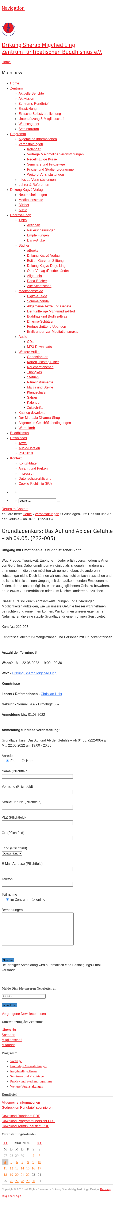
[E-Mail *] (24, 1003)
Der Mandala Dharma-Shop (39, 418)
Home (14, 83)
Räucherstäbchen (40, 367)
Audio (23, 210)
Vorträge (16, 1067)
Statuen (33, 377)
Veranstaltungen (31, 144)
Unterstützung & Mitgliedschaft (41, 119)
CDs (30, 342)
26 (11, 1187)
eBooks (32, 250)
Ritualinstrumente (40, 382)
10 (39, 1168)
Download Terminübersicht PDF (25, 1132)
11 (5, 1174)
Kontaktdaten (28, 463)
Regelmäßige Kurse (42, 159)
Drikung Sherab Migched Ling (34, 673)
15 (28, 1174)
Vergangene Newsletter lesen (24, 1020)
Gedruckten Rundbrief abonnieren (27, 1114)
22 (28, 1181)
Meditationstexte (31, 200)
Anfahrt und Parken (33, 468)
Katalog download (32, 412)
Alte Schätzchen (39, 286)
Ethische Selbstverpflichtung (40, 113)
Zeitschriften (36, 407)
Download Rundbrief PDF (21, 1122)
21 (22, 1181)
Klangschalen (37, 392)
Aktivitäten (26, 98)
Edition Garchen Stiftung (45, 260)
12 (11, 1174)
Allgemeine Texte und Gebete (49, 306)
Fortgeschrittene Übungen (46, 326)
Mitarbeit (8, 1051)
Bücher (24, 205)
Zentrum (16, 88)
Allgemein (34, 276)
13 (17, 1174)
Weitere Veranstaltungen (45, 174)
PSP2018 (26, 453)
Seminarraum (29, 129)
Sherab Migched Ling (52, 48)
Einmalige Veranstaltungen (28, 1072)
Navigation (13, 8)
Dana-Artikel (36, 240)
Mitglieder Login (11, 1202)
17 (39, 1174)
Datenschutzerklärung (35, 478)
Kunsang (105, 1195)
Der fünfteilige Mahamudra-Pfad (51, 311)
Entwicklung (28, 108)
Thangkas (34, 372)
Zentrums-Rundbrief (34, 103)
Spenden (8, 1041)
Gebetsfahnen (37, 357)
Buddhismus (19, 433)
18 (5, 1181)
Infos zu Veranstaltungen (37, 179)
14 (22, 1174)
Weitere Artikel (29, 352)
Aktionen (33, 225)
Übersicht (9, 1036)
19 (11, 1181)
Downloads (18, 438)
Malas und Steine (40, 387)
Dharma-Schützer (40, 321)
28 (11, 1162)
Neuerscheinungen (33, 195)
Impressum (27, 473)
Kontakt (16, 458)
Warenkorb (27, 428)
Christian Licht (51, 694)
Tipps (23, 220)
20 (17, 1181)
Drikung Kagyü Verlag (26, 189)
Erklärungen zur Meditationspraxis (52, 331)
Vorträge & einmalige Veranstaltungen (55, 154)
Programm (18, 134)
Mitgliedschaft (12, 1046)
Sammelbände (38, 301)
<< (5, 1149)
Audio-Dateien (29, 448)
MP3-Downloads (39, 347)
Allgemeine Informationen (38, 139)
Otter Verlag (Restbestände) (48, 271)
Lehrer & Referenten (34, 184)
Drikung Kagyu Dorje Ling (46, 266)
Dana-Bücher (37, 281)
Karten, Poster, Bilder (43, 362)
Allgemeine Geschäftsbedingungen (45, 423)
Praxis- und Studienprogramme (50, 169)
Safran (32, 397)
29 (17, 1162)
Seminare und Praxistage (46, 164)
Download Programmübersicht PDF (28, 1127)
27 (5, 1162)
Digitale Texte (37, 296)
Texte (23, 443)
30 (22, 1162)
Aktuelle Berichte (31, 93)
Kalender (34, 149)
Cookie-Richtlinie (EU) (35, 483)
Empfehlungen (38, 235)
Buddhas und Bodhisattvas (47, 316)
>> (39, 1149)
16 (33, 1174)
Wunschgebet (29, 124)
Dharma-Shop (20, 215)
